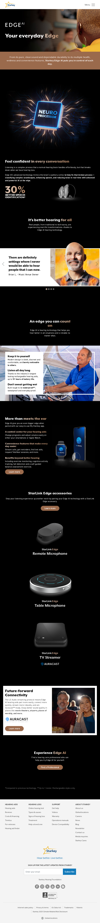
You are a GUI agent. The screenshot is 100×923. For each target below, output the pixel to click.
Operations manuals (60, 820)
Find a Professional (50, 767)
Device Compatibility (60, 824)
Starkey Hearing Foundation (50, 879)
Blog (77, 824)
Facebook (37, 886)
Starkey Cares (80, 840)
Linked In (58, 886)
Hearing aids (10, 808)
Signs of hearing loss (37, 816)
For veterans (10, 824)
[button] (4, 263)
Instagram (42, 886)
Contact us (79, 832)
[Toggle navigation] (89, 4)
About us (79, 808)
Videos (55, 812)
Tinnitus (8, 820)
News (77, 820)
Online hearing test (36, 808)
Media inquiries (81, 836)
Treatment (33, 820)
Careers (78, 816)
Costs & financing (12, 816)
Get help (55, 808)
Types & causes (35, 812)
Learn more (14, 471)
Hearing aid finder (12, 828)
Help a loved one (35, 824)
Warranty (55, 816)
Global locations (82, 812)
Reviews (8, 812)
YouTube (53, 886)
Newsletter (79, 828)
